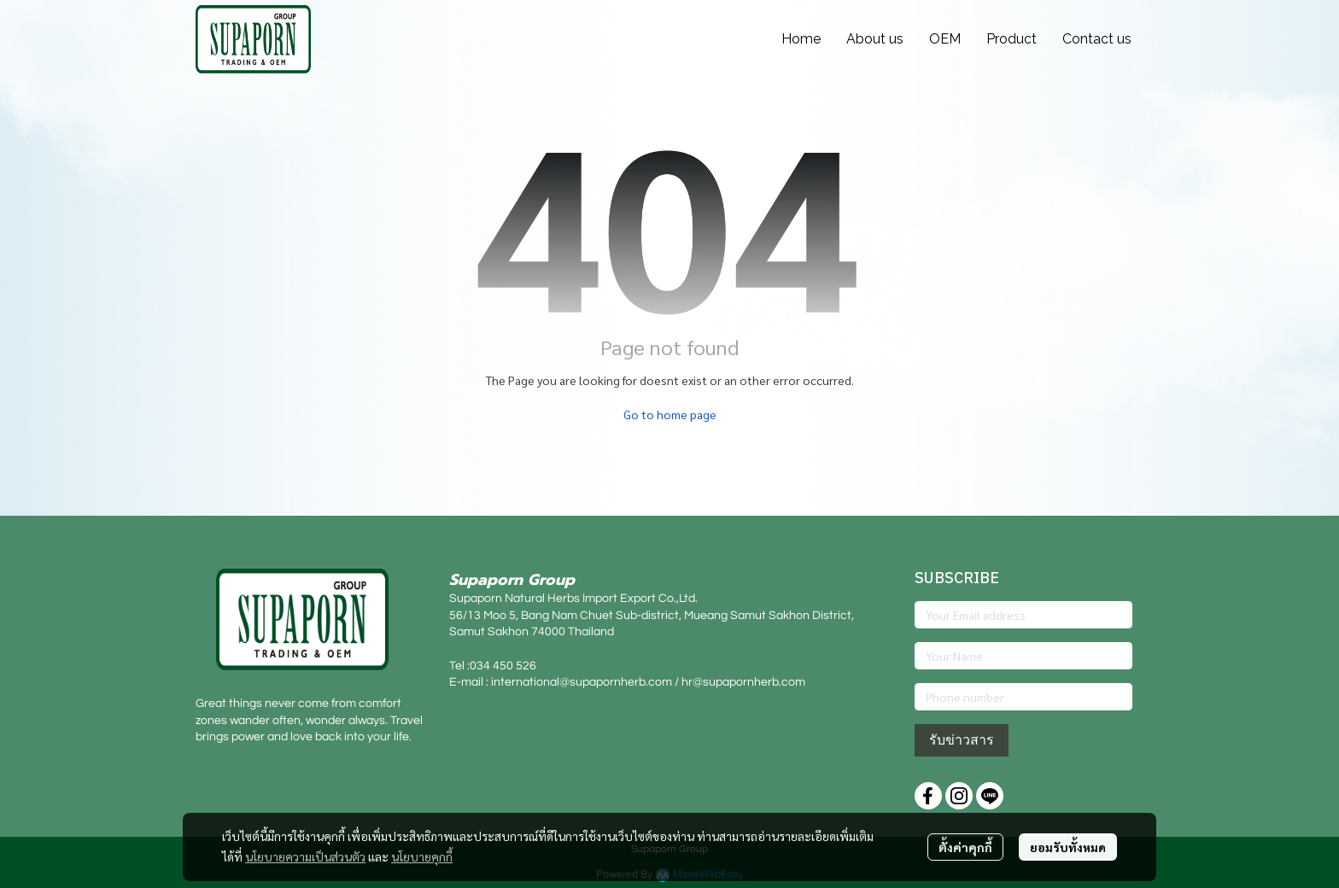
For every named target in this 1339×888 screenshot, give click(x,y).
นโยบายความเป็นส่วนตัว (305, 856)
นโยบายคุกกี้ (422, 856)
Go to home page (669, 414)
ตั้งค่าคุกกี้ (965, 847)
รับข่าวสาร (961, 740)
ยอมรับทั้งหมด (1068, 847)
